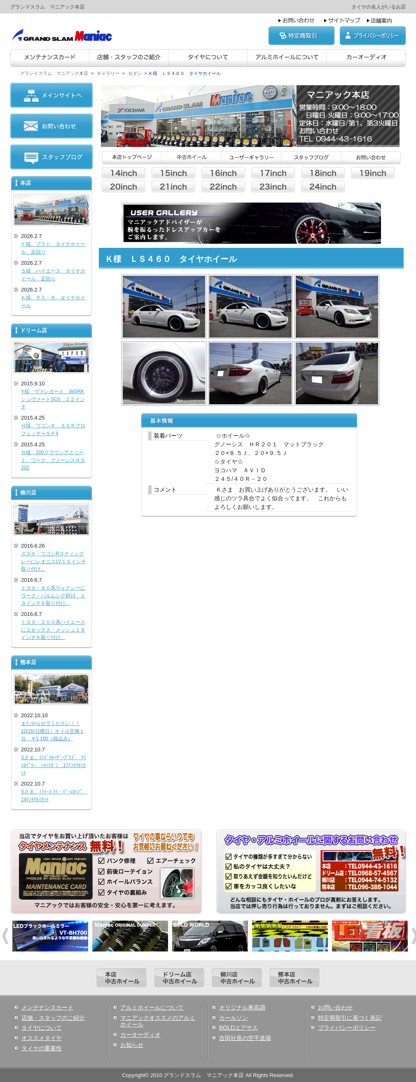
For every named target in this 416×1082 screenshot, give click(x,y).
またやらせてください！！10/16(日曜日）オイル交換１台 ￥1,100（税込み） (52, 731)
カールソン (233, 1017)
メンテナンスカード (47, 1007)
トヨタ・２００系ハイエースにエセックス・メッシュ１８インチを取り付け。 (53, 629)
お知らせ (131, 1045)
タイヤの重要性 (41, 1048)
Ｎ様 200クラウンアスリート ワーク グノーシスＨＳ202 (53, 460)
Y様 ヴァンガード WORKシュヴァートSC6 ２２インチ (53, 399)
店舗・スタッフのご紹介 (53, 1017)
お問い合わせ (335, 1007)
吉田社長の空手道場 (245, 1038)
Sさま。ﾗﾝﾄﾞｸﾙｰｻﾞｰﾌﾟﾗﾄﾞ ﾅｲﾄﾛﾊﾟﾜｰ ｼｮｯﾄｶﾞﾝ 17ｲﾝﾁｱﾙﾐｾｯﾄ (53, 765)
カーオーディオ (140, 1034)
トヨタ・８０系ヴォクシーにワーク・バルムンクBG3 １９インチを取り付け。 (53, 595)
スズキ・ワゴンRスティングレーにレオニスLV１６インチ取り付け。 (53, 561)
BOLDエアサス (238, 1027)
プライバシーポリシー (347, 1027)
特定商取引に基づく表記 (349, 1017)
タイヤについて (41, 1027)
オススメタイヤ (41, 1038)
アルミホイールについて (152, 1007)
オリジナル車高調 (242, 1007)
